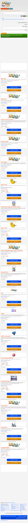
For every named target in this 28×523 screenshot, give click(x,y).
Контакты (25, 518)
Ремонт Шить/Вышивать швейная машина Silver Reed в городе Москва (13, 19)
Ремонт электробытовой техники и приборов (11, 250)
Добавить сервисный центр (5, 8)
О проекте (25, 516)
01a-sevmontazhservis (6, 381)
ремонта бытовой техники (11, 502)
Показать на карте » (4, 82)
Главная (2, 18)
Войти (11, 8)
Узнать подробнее (14, 90)
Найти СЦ (20, 516)
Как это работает (22, 517)
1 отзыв (3, 391)
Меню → (3, 13)
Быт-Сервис (4, 162)
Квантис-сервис (5, 141)
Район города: (24, 26)
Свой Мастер (4, 427)
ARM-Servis (3, 99)
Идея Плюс (3, 78)
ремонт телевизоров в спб (15, 510)
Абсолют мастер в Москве (7, 119)
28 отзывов (3, 457)
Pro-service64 (4, 405)
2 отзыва (3, 170)
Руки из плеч (4, 184)
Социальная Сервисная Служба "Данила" (11, 206)
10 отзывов (3, 366)
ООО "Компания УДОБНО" (7, 358)
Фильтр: (25, 24)
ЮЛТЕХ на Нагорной (6, 336)
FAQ (21, 518)
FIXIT (2, 293)
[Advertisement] (14, 44)
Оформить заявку (14, 87)
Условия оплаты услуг (4, 520)
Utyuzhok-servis (4, 272)
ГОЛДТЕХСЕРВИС (5, 447)
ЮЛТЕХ (2, 313)
